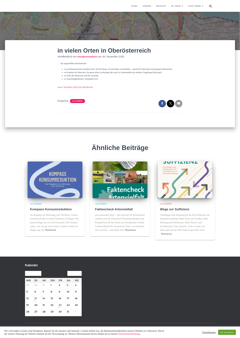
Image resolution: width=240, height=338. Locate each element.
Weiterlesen (50, 230)
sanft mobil (195, 6)
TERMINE (146, 6)
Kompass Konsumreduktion (51, 209)
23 (60, 305)
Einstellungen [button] (209, 332)
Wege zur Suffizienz (175, 209)
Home (134, 6)
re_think (177, 6)
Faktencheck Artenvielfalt (114, 209)
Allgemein (77, 101)
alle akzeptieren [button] (227, 332)
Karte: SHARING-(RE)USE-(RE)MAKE (74, 87)
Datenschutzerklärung (129, 334)
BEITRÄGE (161, 6)
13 (35, 298)
